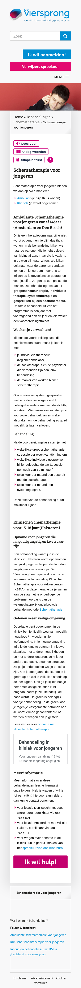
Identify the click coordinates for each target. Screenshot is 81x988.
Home (18, 117)
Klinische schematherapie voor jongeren (37, 942)
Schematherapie (26, 122)
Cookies (61, 978)
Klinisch (22, 203)
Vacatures (40, 983)
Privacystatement (42, 978)
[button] (59, 77)
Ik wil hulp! (40, 861)
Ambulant (23, 198)
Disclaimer (20, 978)
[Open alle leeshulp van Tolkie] (50, 160)
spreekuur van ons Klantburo (42, 848)
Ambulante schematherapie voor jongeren (38, 935)
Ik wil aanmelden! (47, 54)
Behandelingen (39, 117)
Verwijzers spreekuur (40, 66)
